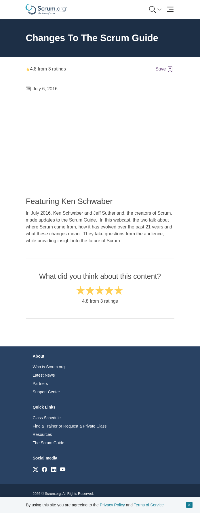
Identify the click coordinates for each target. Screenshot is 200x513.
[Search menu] (155, 9)
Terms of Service (149, 505)
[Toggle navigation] (170, 9)
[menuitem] (155, 9)
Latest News (44, 375)
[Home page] (46, 9)
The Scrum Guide (48, 442)
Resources (42, 434)
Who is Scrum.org (49, 367)
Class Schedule (47, 417)
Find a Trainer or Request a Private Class (70, 426)
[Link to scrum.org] (35, 469)
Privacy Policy (112, 505)
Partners (40, 383)
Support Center (46, 392)
